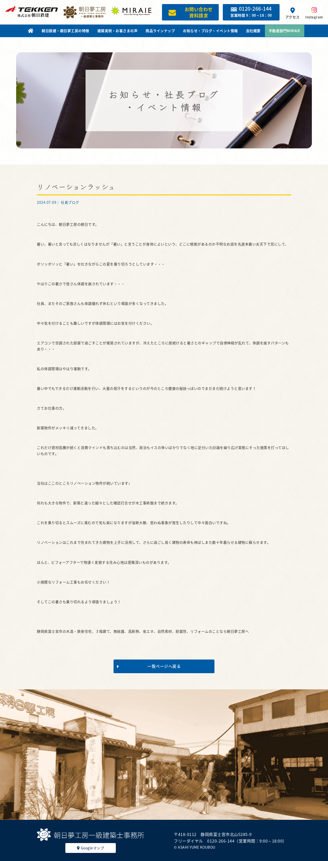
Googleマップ (90, 847)
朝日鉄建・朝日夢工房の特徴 (65, 30)
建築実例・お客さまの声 (117, 30)
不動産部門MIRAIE (284, 30)
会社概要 (253, 30)
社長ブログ (70, 202)
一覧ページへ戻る (149, 666)
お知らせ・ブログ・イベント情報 (210, 30)
